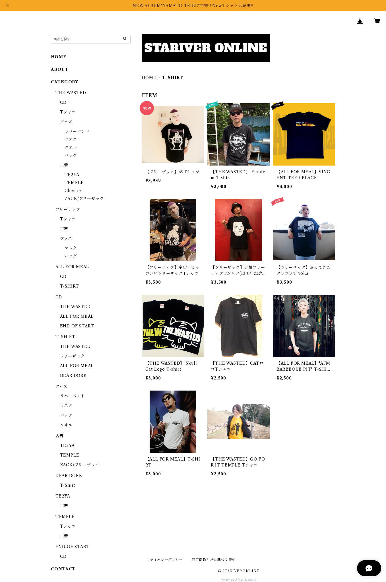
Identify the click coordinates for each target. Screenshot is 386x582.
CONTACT (63, 568)
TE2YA (72, 174)
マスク (71, 139)
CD (63, 102)
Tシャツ (68, 112)
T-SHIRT (69, 286)
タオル (71, 147)
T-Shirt (67, 485)
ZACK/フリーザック (84, 198)
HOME (149, 77)
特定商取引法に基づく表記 (214, 560)
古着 (64, 165)
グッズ (66, 121)
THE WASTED (70, 92)
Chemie (73, 190)
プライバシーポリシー (164, 560)
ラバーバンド (77, 131)
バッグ (71, 155)
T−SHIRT (65, 336)
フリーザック (67, 209)
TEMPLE (74, 182)
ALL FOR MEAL (72, 266)
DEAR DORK (73, 375)
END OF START (77, 326)
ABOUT (60, 69)
